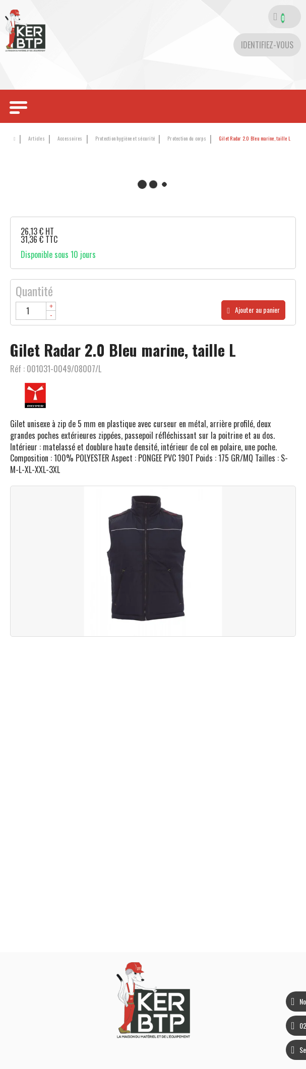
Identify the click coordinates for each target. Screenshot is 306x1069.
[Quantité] (36, 311)
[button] (252, 139)
